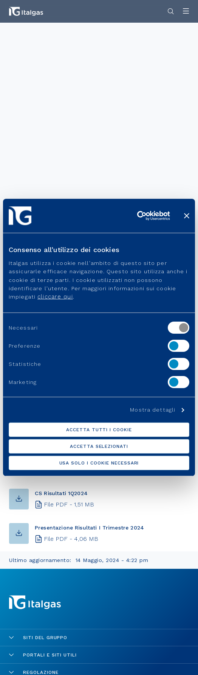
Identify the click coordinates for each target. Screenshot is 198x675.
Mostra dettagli (152, 410)
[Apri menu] (186, 11)
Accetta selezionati (99, 446)
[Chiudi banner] (186, 215)
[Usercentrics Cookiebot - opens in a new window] (137, 216)
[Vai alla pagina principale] (26, 11)
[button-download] (19, 499)
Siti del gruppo (38, 637)
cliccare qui (55, 296)
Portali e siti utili (43, 655)
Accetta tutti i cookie (99, 429)
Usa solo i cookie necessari (99, 463)
